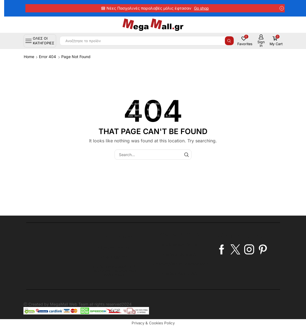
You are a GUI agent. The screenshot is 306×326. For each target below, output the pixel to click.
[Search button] (229, 40)
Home (29, 56)
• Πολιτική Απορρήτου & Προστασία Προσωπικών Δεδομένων (114, 270)
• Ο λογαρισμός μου (180, 244)
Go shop (201, 8)
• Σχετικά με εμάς (114, 247)
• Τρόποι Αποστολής (180, 272)
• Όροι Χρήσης (114, 256)
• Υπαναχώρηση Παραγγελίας (180, 263)
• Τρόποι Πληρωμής (180, 254)
